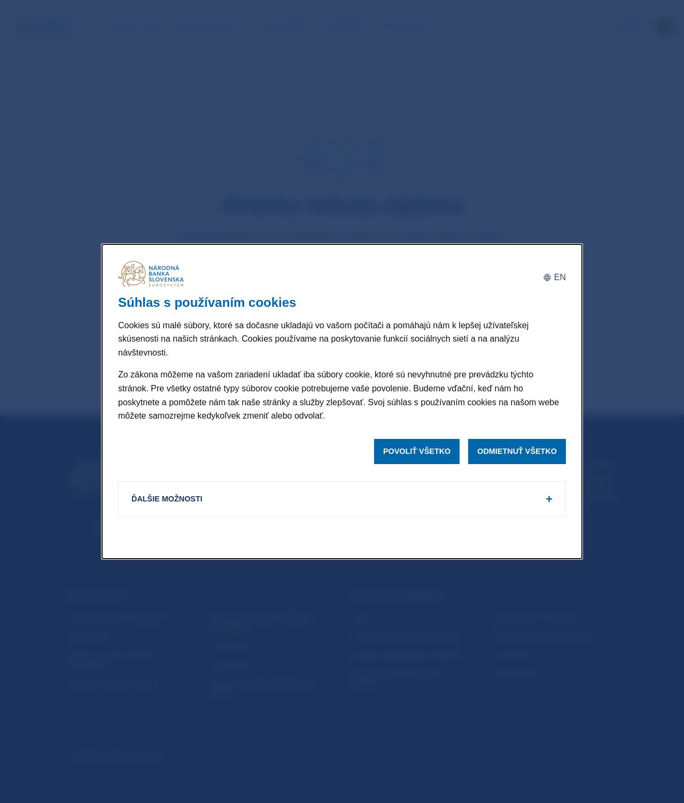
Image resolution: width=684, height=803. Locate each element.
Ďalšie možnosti (167, 499)
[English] (554, 277)
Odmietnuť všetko (517, 451)
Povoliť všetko (416, 451)
